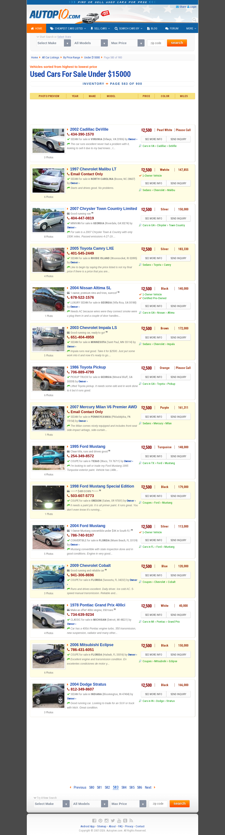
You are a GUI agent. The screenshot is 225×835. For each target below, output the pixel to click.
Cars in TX (148, 463)
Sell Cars (99, 28)
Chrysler (161, 225)
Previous (78, 787)
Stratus (170, 701)
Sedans (147, 190)
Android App (87, 826)
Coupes (147, 502)
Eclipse (173, 661)
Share (183, 6)
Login (193, 6)
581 (99, 787)
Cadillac (161, 146)
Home (36, 28)
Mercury (158, 423)
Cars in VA (148, 146)
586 (139, 787)
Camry (167, 264)
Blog (152, 28)
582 (107, 787)
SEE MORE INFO (153, 139)
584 (124, 787)
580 (91, 787)
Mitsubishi (160, 661)
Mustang (170, 463)
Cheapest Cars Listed (66, 28)
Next (150, 787)
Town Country (177, 225)
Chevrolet (159, 190)
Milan (168, 423)
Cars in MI (148, 621)
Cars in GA (148, 225)
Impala (171, 344)
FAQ (120, 826)
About (112, 826)
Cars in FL (148, 546)
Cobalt (172, 582)
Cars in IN (148, 701)
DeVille (172, 146)
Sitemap (101, 826)
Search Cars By (127, 28)
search (177, 43)
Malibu (171, 190)
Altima (170, 312)
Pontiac (161, 621)
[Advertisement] (112, 111)
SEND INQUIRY (178, 139)
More (189, 28)
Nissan (161, 312)
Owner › (132, 139)
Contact (140, 826)
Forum (171, 28)
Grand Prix (174, 621)
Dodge (160, 701)
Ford (159, 463)
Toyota (157, 264)
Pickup (171, 383)
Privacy (129, 826)
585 (131, 787)
